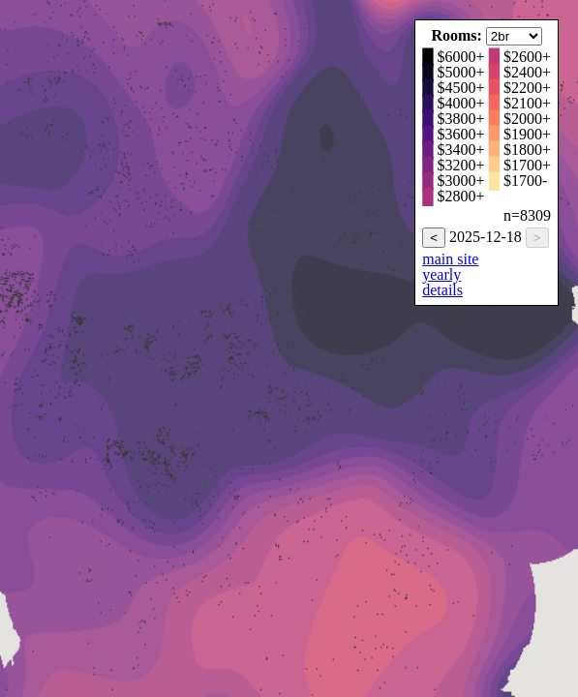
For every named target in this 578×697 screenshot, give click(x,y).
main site (450, 259)
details (442, 290)
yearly (441, 274)
